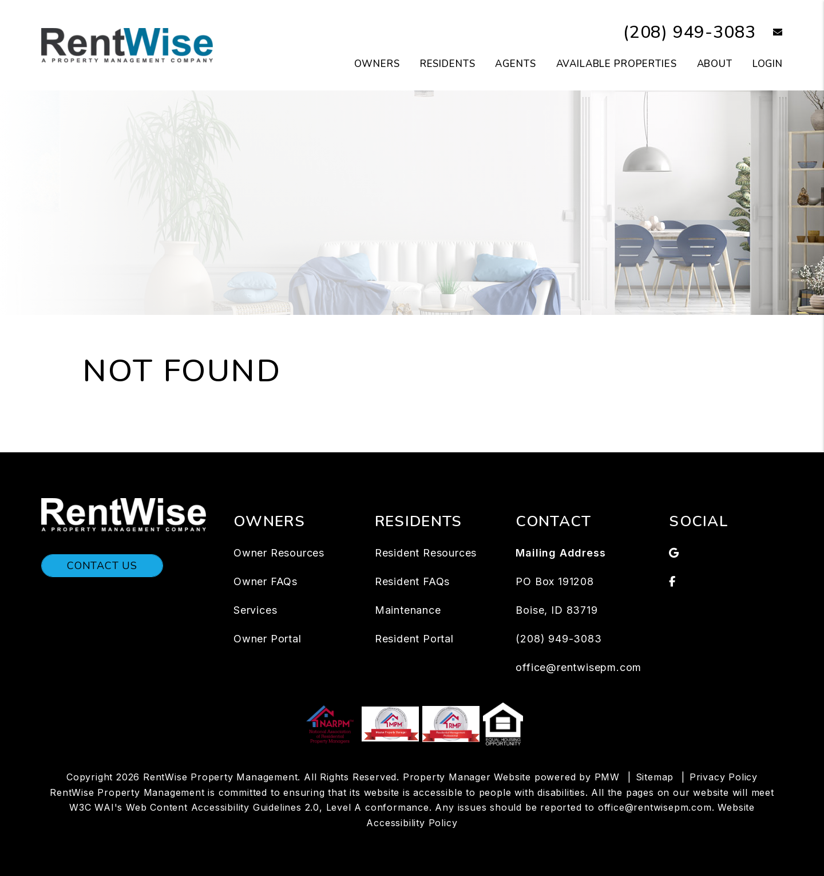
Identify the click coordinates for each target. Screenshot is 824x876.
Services (255, 610)
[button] (769, 33)
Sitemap (655, 777)
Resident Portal (414, 639)
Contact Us (102, 566)
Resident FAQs (412, 581)
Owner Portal (267, 639)
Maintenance (408, 610)
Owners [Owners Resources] (377, 63)
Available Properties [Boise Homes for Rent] (616, 63)
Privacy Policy (724, 777)
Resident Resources (426, 553)
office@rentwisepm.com (578, 667)
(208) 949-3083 (689, 32)
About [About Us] (714, 63)
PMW (607, 777)
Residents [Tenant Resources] (448, 63)
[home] (127, 44)
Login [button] (767, 63)
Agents (515, 63)
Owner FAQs (265, 581)
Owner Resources (278, 553)
